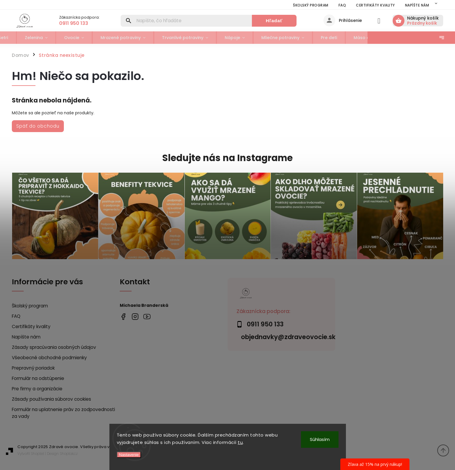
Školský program (310, 5)
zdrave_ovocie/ (135, 316)
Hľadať (274, 20)
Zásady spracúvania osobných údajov (54, 347)
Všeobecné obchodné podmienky (49, 357)
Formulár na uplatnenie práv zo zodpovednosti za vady (63, 412)
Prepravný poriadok (33, 368)
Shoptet (37, 453)
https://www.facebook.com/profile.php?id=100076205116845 (123, 316)
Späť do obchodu (37, 126)
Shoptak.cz (69, 453)
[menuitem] (22, 37)
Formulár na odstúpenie (38, 378)
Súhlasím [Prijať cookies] (320, 439)
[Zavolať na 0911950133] (85, 23)
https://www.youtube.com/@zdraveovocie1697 (147, 316)
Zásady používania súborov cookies (51, 399)
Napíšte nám (417, 5)
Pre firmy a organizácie (37, 389)
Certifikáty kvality (375, 5)
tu (240, 442)
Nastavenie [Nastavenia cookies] (129, 455)
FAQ (342, 5)
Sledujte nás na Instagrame (227, 158)
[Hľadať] (186, 21)
